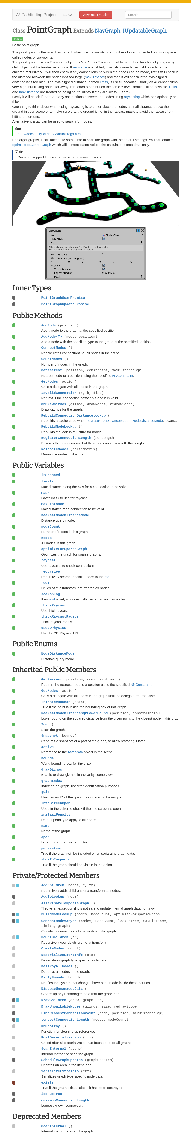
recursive (80, 67)
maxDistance (95, 77)
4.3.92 (69, 15)
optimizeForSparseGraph (31, 145)
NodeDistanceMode (147, 421)
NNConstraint (122, 376)
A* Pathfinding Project (36, 14)
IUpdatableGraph (145, 30)
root (108, 577)
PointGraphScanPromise (63, 298)
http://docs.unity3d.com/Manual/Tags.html (50, 134)
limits (104, 82)
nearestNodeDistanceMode (107, 421)
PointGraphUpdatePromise (65, 304)
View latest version (95, 15)
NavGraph (107, 30)
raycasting (132, 97)
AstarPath (75, 752)
